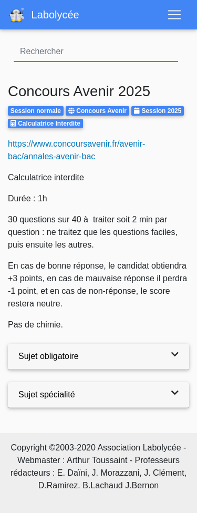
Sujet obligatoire (48, 356)
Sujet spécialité (46, 394)
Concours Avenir (101, 111)
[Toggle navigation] (174, 15)
